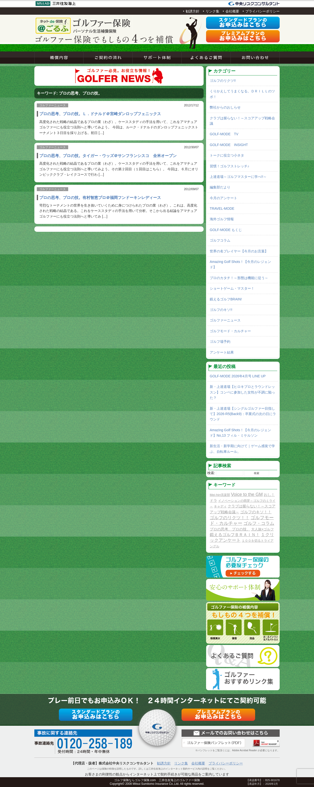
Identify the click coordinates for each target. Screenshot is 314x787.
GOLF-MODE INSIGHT (229, 145)
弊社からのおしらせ (225, 107)
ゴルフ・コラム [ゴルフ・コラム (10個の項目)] (258, 523)
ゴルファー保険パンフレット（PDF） (213, 743)
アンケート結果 (222, 352)
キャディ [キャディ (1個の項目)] (220, 506)
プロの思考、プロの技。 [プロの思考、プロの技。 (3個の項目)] (230, 529)
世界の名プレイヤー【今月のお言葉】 (239, 251)
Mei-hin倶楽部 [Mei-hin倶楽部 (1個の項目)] (220, 495)
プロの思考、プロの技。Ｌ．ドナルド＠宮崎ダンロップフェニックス (100, 113)
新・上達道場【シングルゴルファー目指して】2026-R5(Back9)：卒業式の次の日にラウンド (243, 413)
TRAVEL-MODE (222, 208)
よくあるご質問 (206, 57)
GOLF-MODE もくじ (226, 230)
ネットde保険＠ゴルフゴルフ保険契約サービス (83, 25)
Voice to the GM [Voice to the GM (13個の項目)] (247, 494)
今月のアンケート (223, 198)
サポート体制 (157, 57)
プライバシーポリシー (262, 11)
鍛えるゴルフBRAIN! (226, 299)
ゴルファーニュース (225, 320)
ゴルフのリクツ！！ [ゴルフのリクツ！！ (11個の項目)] (229, 517)
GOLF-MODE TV (224, 134)
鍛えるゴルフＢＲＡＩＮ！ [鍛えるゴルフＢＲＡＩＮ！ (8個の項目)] (235, 534)
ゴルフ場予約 (220, 342)
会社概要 (232, 11)
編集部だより (220, 187)
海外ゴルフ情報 (222, 219)
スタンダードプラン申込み (243, 23)
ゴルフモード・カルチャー (230, 331)
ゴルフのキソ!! (221, 310)
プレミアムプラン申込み (243, 36)
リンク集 (212, 11)
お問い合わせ (255, 57)
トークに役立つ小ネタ (227, 155)
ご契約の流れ (107, 57)
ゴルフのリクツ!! (223, 81)
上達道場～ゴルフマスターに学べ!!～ (238, 177)
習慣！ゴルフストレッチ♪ (229, 166)
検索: (211, 473)
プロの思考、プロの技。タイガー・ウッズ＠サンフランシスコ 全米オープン (108, 155)
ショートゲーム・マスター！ (232, 288)
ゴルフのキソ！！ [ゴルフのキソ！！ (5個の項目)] (256, 512)
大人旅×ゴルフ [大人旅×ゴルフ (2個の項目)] (262, 529)
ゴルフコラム (220, 240)
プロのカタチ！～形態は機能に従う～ (239, 278)
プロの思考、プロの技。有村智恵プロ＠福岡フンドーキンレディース (100, 197)
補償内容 (58, 57)
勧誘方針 (192, 11)
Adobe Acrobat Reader (266, 743)
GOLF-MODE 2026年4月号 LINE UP (238, 376)
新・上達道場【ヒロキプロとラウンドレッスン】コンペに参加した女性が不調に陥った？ (242, 392)
